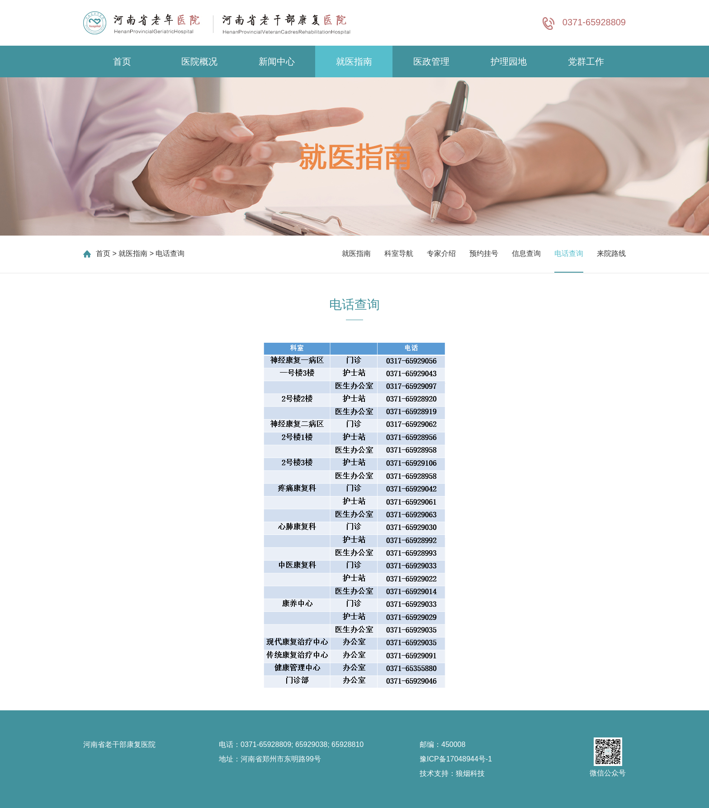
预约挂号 (483, 253)
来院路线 (611, 253)
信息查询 (526, 253)
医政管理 (431, 61)
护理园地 (509, 61)
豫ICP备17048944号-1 (456, 759)
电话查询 (568, 253)
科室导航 (398, 253)
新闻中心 (277, 61)
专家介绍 (441, 253)
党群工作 (586, 61)
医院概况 (199, 61)
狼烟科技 (470, 773)
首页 (122, 61)
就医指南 (354, 61)
